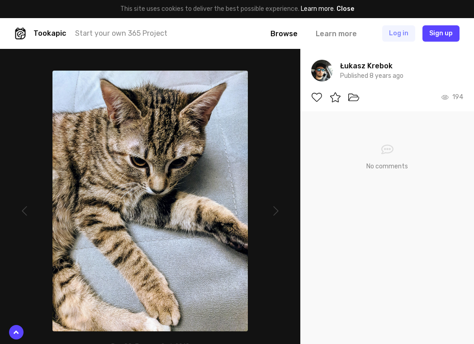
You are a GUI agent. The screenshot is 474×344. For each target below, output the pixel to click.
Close (345, 9)
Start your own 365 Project (121, 33)
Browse (284, 33)
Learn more (317, 9)
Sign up (441, 33)
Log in (398, 33)
